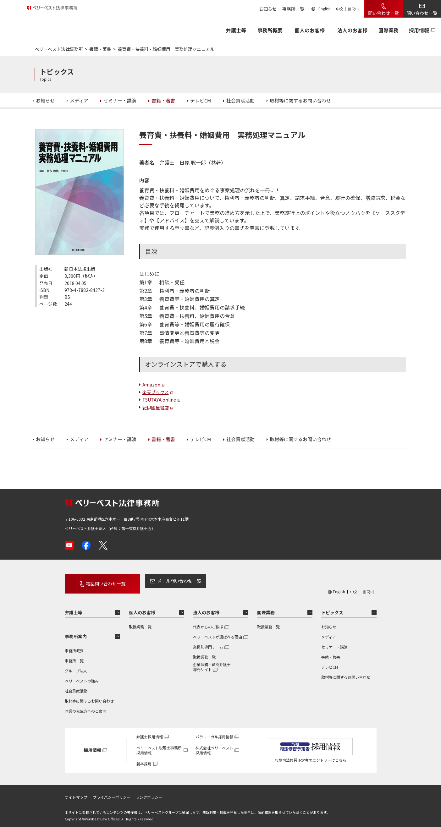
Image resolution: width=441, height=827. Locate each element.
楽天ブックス (155, 392)
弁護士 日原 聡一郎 (182, 162)
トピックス (332, 607)
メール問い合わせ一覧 (165, 581)
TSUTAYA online (159, 400)
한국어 (353, 8)
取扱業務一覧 (140, 621)
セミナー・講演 (334, 641)
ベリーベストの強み (82, 675)
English (324, 8)
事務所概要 (270, 30)
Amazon (151, 384)
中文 (340, 8)
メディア (328, 631)
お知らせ (268, 9)
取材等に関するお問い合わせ (89, 695)
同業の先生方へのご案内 (85, 705)
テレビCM (329, 661)
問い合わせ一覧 (383, 13)
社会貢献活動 (76, 685)
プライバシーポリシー (111, 791)
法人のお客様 (352, 30)
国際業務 (388, 30)
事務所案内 (76, 630)
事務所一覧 (293, 9)
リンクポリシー (149, 791)
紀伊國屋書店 (155, 407)
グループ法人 (76, 665)
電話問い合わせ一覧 (98, 581)
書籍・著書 (330, 651)
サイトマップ (76, 791)
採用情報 (419, 30)
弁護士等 (73, 607)
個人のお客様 (310, 30)
